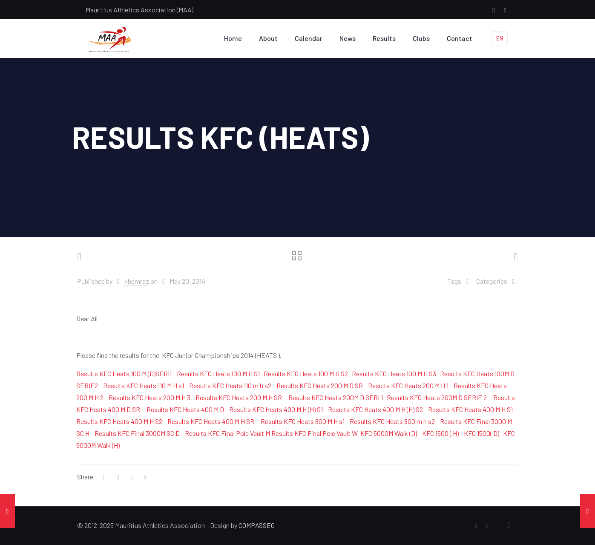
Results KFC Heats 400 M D (185, 409)
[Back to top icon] (509, 524)
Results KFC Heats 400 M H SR (210, 421)
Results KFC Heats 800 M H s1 (303, 421)
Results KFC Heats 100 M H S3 (394, 373)
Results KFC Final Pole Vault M (227, 433)
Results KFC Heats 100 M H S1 (218, 373)
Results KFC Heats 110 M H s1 (143, 385)
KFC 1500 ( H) (440, 433)
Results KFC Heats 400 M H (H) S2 (375, 409)
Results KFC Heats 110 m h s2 (230, 385)
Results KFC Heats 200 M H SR (238, 397)
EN (499, 38)
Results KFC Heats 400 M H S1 (470, 409)
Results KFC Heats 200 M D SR (319, 385)
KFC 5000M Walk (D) (388, 433)
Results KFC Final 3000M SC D (137, 433)
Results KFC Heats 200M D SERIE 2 (437, 397)
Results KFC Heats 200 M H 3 (149, 397)
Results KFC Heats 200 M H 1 (408, 385)
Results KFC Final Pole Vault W (314, 433)
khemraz (136, 281)
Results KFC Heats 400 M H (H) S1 (276, 409)
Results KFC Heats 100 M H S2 (306, 373)
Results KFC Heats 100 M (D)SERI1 (124, 373)
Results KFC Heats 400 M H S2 (119, 421)
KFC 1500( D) (481, 433)
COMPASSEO (257, 525)
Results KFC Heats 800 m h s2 (392, 421)
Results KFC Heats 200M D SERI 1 (335, 397)
